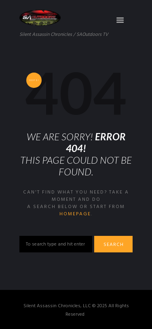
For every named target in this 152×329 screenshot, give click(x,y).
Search (113, 245)
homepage (75, 214)
